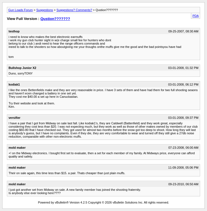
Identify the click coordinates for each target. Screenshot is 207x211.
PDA (195, 15)
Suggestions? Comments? (74, 10)
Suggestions (44, 10)
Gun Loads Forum (20, 10)
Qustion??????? (55, 19)
